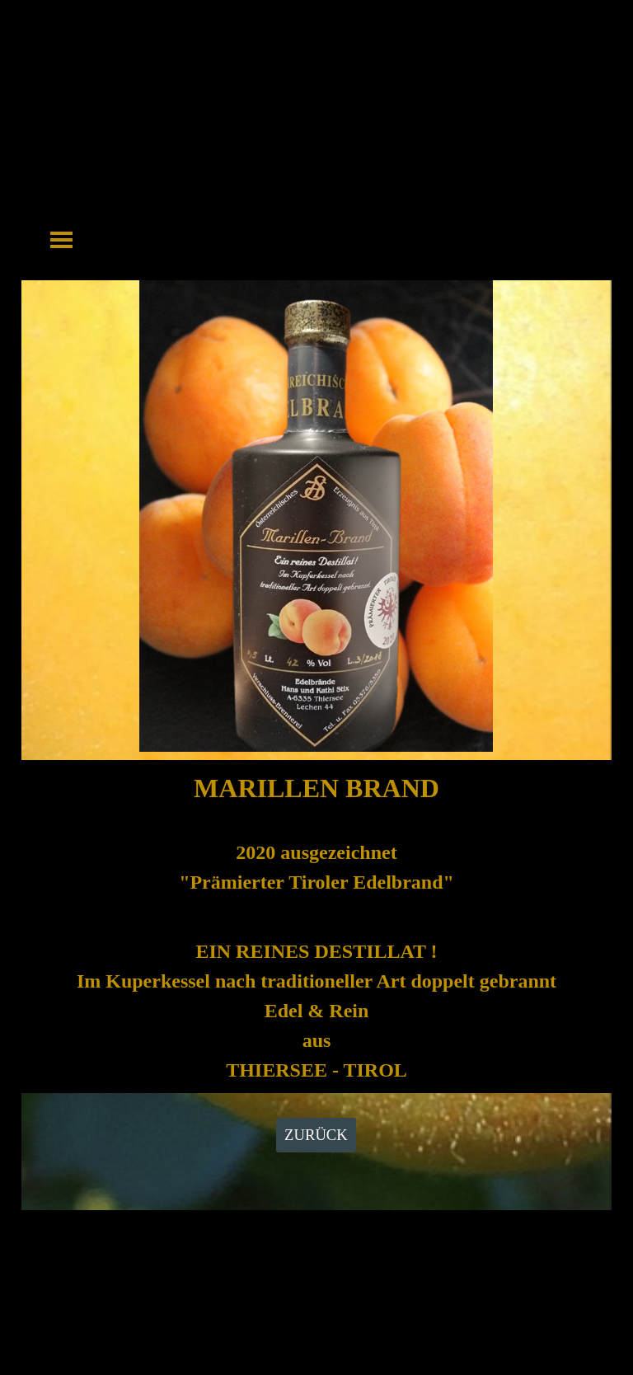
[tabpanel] (316, 926)
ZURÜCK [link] (316, 1134)
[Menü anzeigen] (61, 239)
